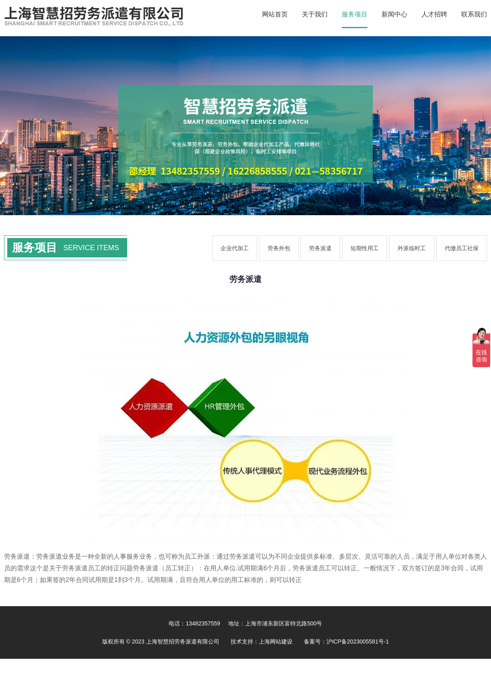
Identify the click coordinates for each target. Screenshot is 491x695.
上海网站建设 (276, 641)
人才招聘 (434, 14)
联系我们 (474, 14)
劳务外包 (279, 248)
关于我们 (315, 14)
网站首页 (275, 14)
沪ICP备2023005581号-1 (357, 641)
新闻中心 (394, 14)
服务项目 (354, 14)
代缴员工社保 (462, 248)
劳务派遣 (320, 248)
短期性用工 (365, 248)
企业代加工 (235, 248)
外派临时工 (412, 248)
